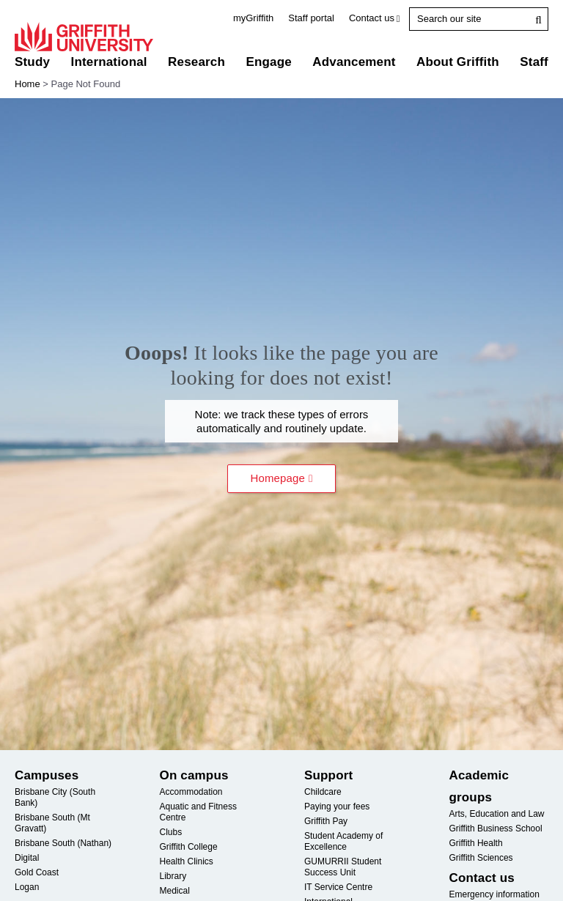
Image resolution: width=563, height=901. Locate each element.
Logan (27, 887)
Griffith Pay (325, 821)
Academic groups (479, 786)
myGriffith (253, 17)
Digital (27, 858)
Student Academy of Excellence (343, 841)
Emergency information (494, 894)
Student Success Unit (342, 867)
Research (196, 62)
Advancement (353, 62)
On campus (193, 775)
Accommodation (190, 792)
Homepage (278, 478)
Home (27, 83)
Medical (174, 891)
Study (32, 62)
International (108, 62)
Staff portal (311, 17)
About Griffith (457, 62)
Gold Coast (37, 872)
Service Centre (338, 887)
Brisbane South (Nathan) (63, 843)
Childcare (323, 792)
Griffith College (188, 847)
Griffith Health (475, 843)
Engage (268, 62)
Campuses (46, 775)
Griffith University (84, 36)
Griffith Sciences (480, 858)
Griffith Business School (495, 828)
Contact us (371, 17)
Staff (534, 62)
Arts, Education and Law (496, 814)
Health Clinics (186, 861)
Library (172, 876)
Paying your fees (336, 806)
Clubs (170, 832)
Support (328, 775)
